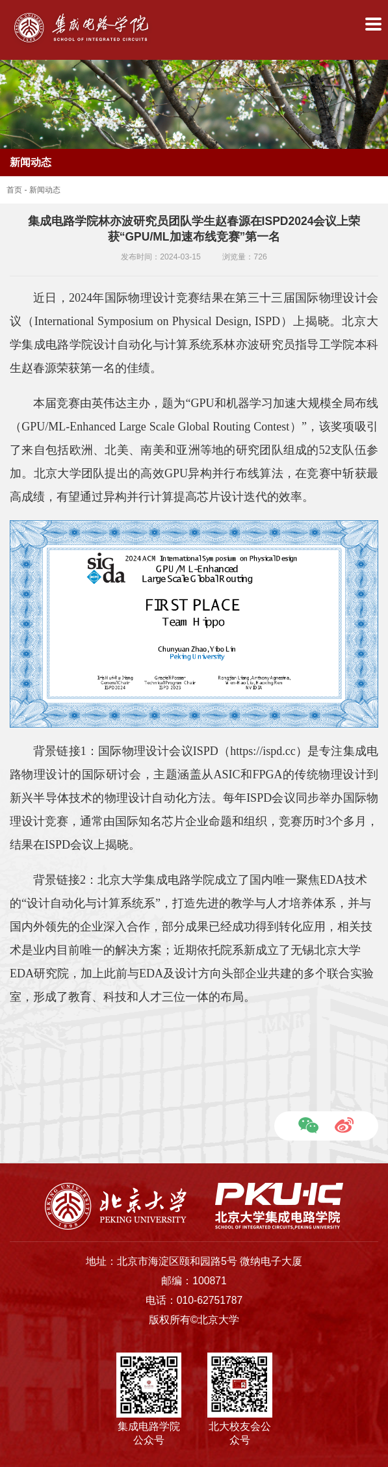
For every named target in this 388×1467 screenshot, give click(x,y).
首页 (14, 189)
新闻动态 (44, 189)
